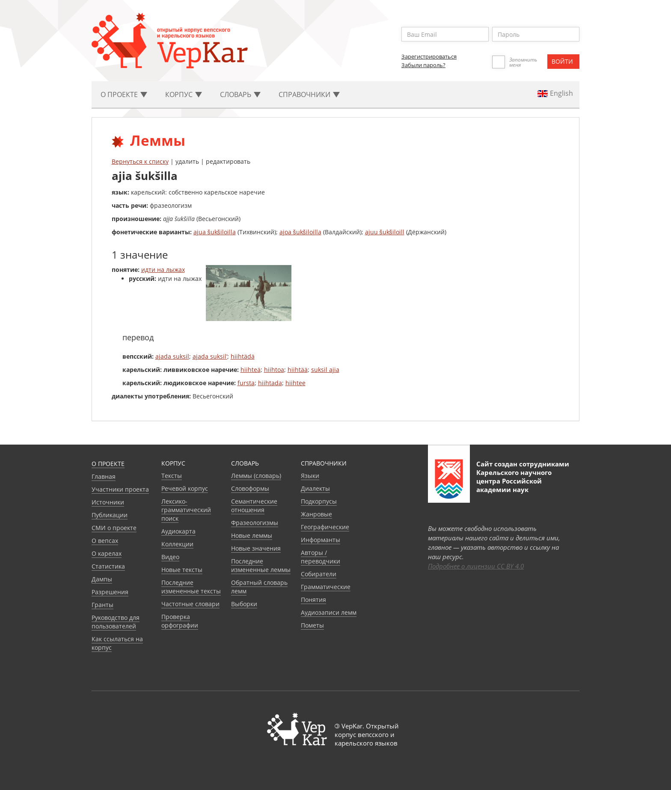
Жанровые (316, 514)
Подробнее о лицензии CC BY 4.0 (476, 566)
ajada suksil (172, 356)
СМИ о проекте (114, 528)
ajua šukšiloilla (214, 232)
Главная (104, 476)
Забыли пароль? (423, 65)
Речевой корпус (184, 488)
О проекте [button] (124, 94)
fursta (246, 383)
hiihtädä (243, 356)
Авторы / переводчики (320, 556)
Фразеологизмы (254, 523)
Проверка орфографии (179, 621)
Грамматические (325, 587)
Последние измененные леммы (261, 565)
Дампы (102, 579)
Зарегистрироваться (429, 56)
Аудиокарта (178, 531)
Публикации (110, 515)
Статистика (108, 566)
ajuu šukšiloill (384, 232)
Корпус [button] (183, 94)
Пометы (312, 625)
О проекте (108, 464)
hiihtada (270, 383)
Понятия (313, 599)
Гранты (102, 605)
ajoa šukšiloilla (300, 232)
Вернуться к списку (140, 161)
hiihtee (295, 383)
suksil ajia (325, 370)
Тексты (171, 476)
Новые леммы (251, 535)
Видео (170, 557)
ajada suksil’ (210, 356)
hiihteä (250, 370)
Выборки (244, 604)
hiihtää (298, 370)
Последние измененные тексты (191, 586)
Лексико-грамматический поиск (186, 509)
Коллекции (177, 544)
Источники (108, 502)
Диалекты (315, 488)
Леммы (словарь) (256, 476)
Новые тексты (181, 570)
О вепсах (105, 540)
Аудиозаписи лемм (328, 612)
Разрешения (110, 592)
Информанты (320, 540)
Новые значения (256, 548)
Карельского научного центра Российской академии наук (514, 481)
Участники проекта (120, 489)
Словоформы (250, 488)
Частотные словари (190, 604)
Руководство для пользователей (116, 621)
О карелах (107, 553)
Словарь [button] (240, 94)
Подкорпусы (319, 501)
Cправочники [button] (309, 94)
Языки (310, 476)
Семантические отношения (254, 505)
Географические (325, 527)
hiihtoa (274, 370)
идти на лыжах (163, 269)
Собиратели (318, 574)
